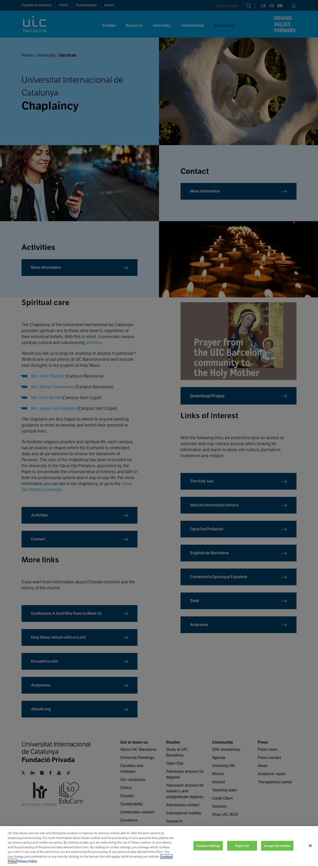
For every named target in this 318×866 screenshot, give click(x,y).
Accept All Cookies (277, 849)
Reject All (242, 849)
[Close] (310, 849)
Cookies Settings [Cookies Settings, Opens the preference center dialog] (208, 849)
